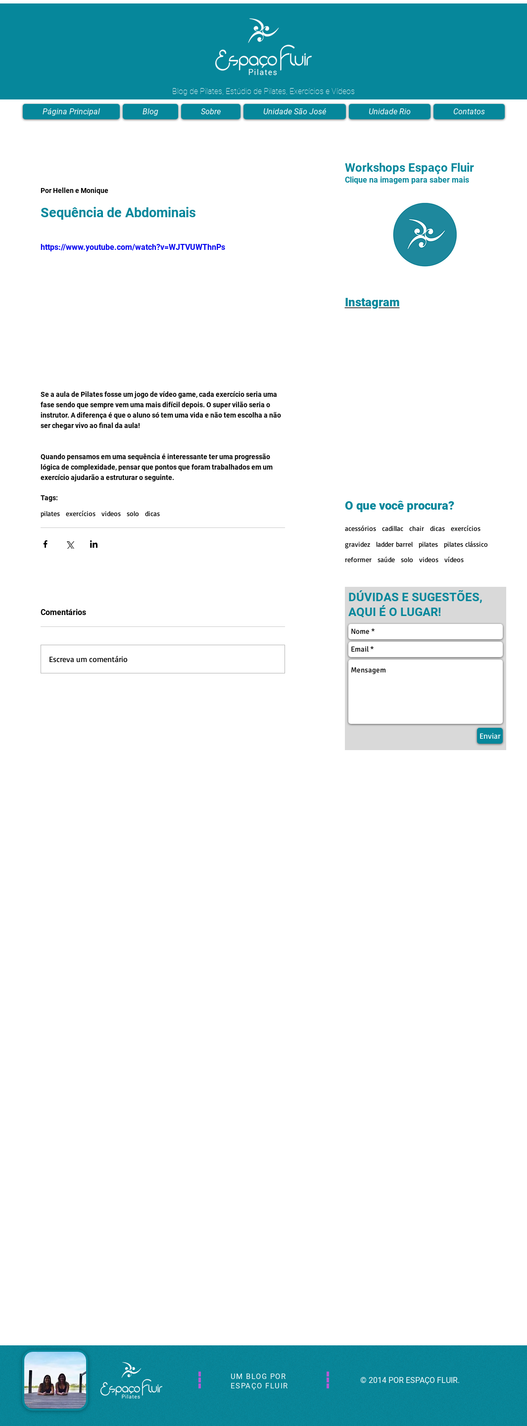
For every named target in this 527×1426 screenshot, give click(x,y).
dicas (152, 513)
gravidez (357, 544)
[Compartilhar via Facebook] (45, 544)
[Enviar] (490, 736)
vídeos (454, 559)
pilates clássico (466, 544)
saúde (386, 559)
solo (133, 513)
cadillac (392, 528)
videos (111, 513)
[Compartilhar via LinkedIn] (93, 544)
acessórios (360, 528)
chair (416, 528)
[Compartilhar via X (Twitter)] (69, 544)
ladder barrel (394, 544)
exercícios (81, 513)
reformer (358, 559)
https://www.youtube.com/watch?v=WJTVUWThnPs (133, 247)
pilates (50, 513)
